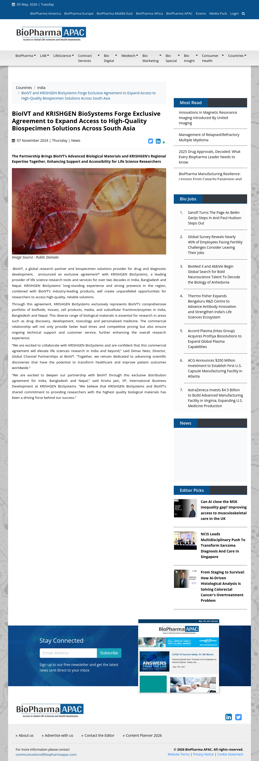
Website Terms (179, 754)
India (41, 87)
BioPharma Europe (79, 13)
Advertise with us (57, 735)
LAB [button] (43, 55)
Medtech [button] (128, 55)
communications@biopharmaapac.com (46, 754)
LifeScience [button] (62, 55)
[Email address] (68, 653)
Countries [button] (236, 55)
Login (234, 13)
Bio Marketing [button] (150, 58)
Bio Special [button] (171, 58)
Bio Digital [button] (109, 58)
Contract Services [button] (85, 58)
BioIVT (18, 268)
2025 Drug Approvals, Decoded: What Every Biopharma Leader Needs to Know (209, 158)
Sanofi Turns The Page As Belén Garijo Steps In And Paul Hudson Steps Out (214, 217)
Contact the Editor (97, 735)
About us (24, 735)
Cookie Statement (230, 754)
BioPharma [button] (24, 55)
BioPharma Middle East (115, 13)
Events (201, 13)
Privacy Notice (203, 754)
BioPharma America (45, 13)
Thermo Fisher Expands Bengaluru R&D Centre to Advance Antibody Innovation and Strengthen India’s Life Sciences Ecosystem (212, 306)
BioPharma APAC (179, 13)
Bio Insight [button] (189, 58)
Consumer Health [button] (210, 58)
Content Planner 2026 (142, 735)
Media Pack (218, 13)
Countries (24, 87)
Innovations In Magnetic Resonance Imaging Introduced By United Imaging (208, 119)
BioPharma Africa (149, 13)
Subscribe (109, 653)
